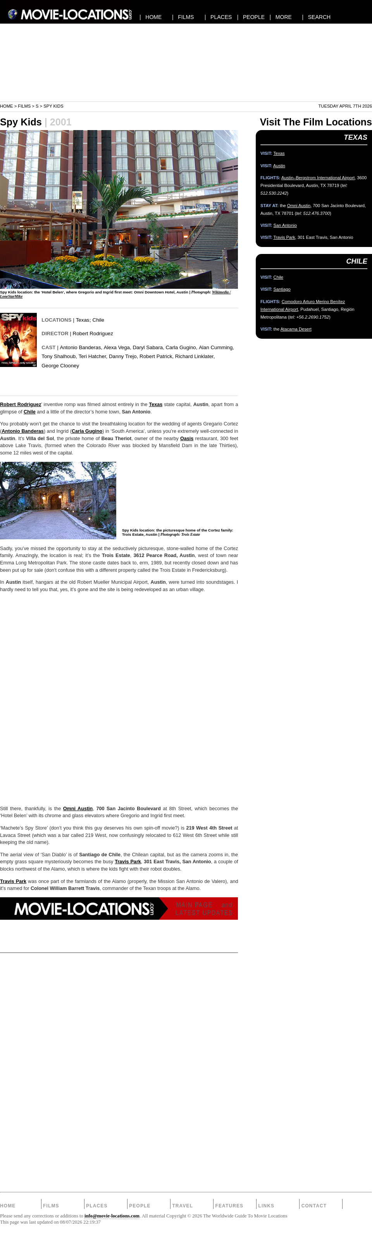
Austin (279, 165)
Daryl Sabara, (148, 347)
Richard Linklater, (195, 356)
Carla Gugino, (181, 347)
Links (266, 1206)
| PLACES (218, 17)
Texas (83, 320)
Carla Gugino (87, 431)
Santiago (282, 289)
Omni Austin (78, 808)
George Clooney (60, 366)
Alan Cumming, (216, 347)
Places (96, 1206)
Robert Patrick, (157, 356)
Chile (98, 320)
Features (229, 1206)
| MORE (281, 17)
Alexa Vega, (117, 347)
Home (6, 106)
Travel (182, 1206)
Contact (314, 1206)
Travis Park (128, 861)
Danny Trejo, (123, 356)
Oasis (186, 438)
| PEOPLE (251, 17)
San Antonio (285, 225)
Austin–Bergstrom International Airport (318, 177)
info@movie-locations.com (112, 1216)
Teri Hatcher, (93, 356)
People (139, 1206)
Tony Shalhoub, (59, 356)
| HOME (151, 17)
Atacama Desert (296, 329)
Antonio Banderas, (81, 347)
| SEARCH (316, 17)
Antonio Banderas (23, 431)
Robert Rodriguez (93, 333)
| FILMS (183, 17)
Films (24, 106)
